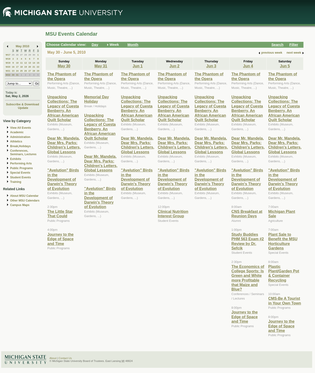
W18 (8, 58)
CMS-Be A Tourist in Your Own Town (284, 300)
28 (25, 54)
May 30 (64, 66)
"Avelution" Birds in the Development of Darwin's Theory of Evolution (63, 179)
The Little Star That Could (60, 213)
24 (17, 70)
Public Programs (21, 168)
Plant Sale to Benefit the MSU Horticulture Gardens (283, 241)
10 (17, 62)
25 (13, 54)
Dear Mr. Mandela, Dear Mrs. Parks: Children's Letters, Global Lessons (64, 145)
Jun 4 (248, 66)
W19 (8, 62)
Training (15, 182)
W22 (8, 74)
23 (13, 70)
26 (17, 54)
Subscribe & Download (22, 104)
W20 (8, 66)
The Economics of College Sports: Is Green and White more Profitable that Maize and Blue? (247, 278)
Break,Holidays (20, 146)
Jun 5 (285, 66)
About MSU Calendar (24, 195)
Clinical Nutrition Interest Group (173, 213)
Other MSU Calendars (25, 200)
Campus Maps (19, 205)
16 (13, 66)
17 (17, 66)
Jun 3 (211, 66)
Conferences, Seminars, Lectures (23, 152)
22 (38, 66)
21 (34, 66)
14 (34, 62)
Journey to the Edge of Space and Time (60, 239)
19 (25, 66)
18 (21, 66)
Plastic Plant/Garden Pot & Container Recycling (283, 273)
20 (30, 66)
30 (34, 54)
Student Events (20, 177)
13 (30, 62)
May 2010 (22, 46)
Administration (20, 137)
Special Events (20, 172)
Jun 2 (174, 66)
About (53, 358)
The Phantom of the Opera (61, 76)
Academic (17, 132)
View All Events (20, 127)
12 (25, 62)
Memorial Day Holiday (96, 99)
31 (17, 74)
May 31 (100, 66)
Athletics (16, 141)
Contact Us (65, 358)
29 (30, 54)
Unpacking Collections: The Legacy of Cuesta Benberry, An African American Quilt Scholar (63, 108)
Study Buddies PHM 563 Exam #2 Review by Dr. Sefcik (247, 241)
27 (21, 54)
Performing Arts (21, 163)
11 (21, 62)
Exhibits (15, 159)
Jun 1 (138, 66)
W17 (8, 54)
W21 (8, 70)
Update (23, 108)
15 (38, 62)
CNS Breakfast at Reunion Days (246, 213)
